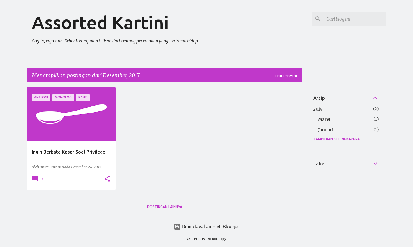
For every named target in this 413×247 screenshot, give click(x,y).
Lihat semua (286, 76)
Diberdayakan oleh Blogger (206, 226)
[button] (107, 179)
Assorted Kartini (100, 22)
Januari (325, 129)
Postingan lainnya (164, 207)
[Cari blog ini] (355, 19)
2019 (317, 109)
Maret (324, 119)
